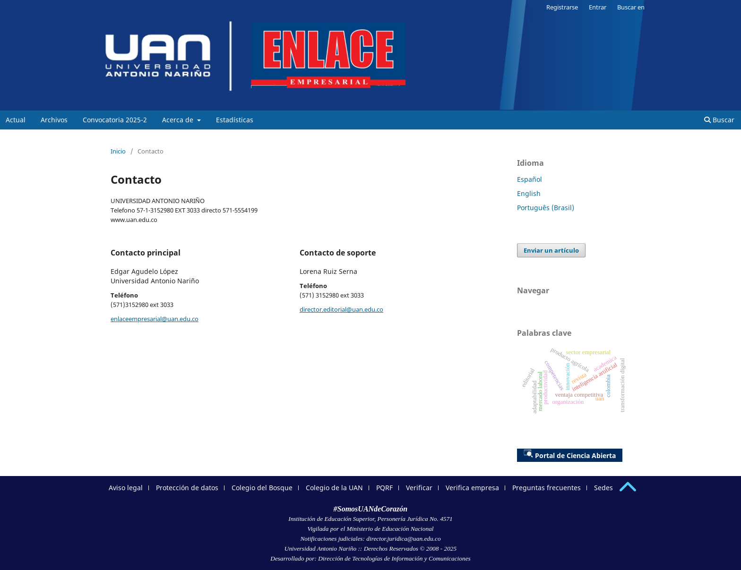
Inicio (118, 151)
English (529, 193)
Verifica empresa (472, 487)
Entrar (597, 7)
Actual (16, 119)
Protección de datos (187, 487)
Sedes (603, 487)
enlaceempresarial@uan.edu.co (154, 319)
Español (529, 179)
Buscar (719, 119)
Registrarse (562, 7)
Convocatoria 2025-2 (115, 119)
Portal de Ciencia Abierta (570, 454)
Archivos (54, 119)
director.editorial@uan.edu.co (341, 309)
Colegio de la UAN (334, 487)
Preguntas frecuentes (546, 487)
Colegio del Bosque (262, 487)
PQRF (384, 487)
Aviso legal (126, 487)
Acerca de (178, 119)
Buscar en (631, 7)
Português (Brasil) (545, 207)
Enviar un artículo (551, 250)
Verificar (419, 487)
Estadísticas (234, 119)
